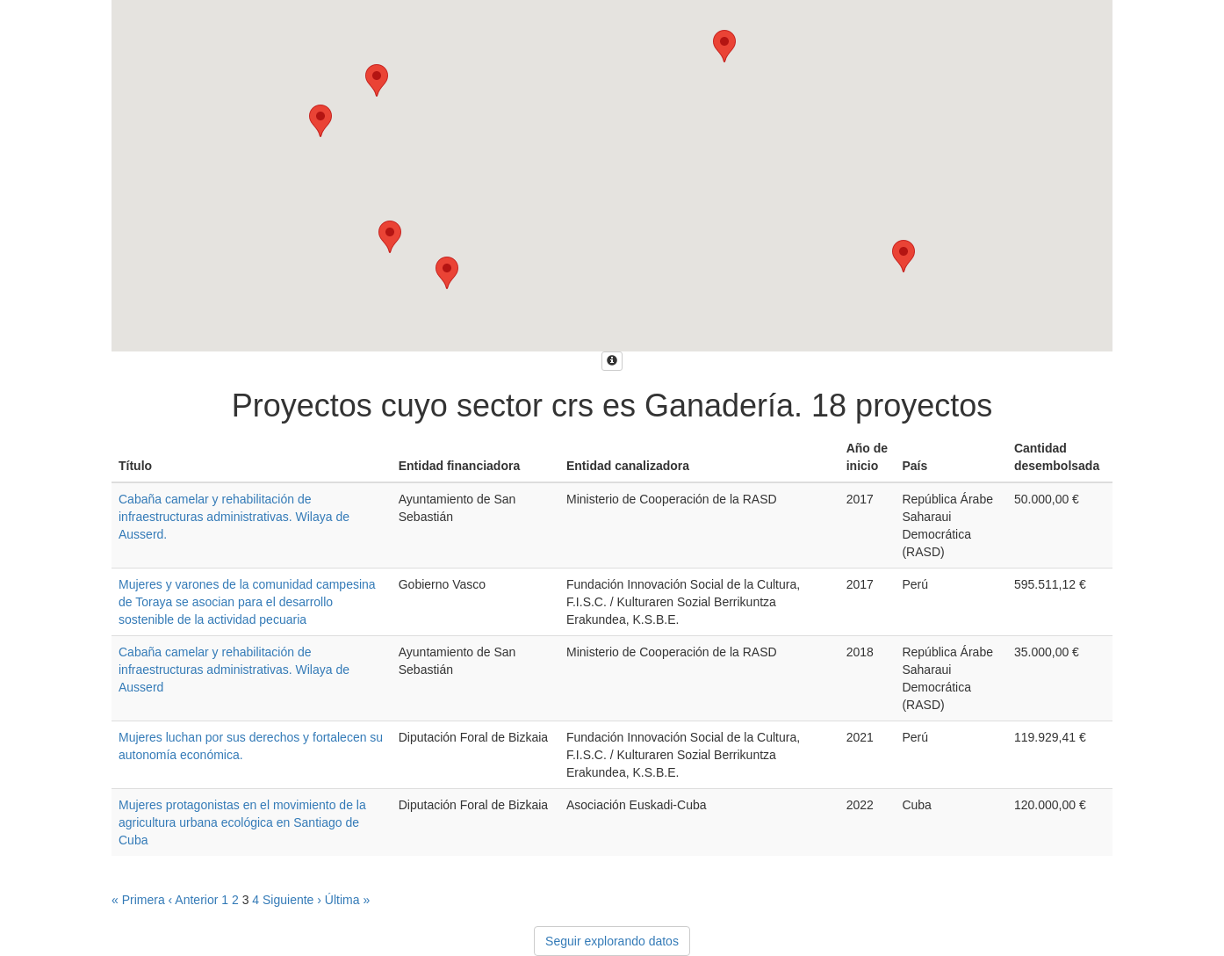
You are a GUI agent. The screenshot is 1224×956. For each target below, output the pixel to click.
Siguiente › (292, 900)
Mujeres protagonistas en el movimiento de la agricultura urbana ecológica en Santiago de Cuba (242, 822)
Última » (347, 900)
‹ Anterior (194, 900)
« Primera (138, 900)
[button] (320, 121)
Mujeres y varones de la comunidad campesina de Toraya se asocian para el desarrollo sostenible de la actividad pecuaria (247, 601)
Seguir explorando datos (612, 941)
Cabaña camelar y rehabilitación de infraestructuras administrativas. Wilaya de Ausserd (234, 669)
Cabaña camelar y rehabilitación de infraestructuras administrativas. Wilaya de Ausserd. (234, 516)
